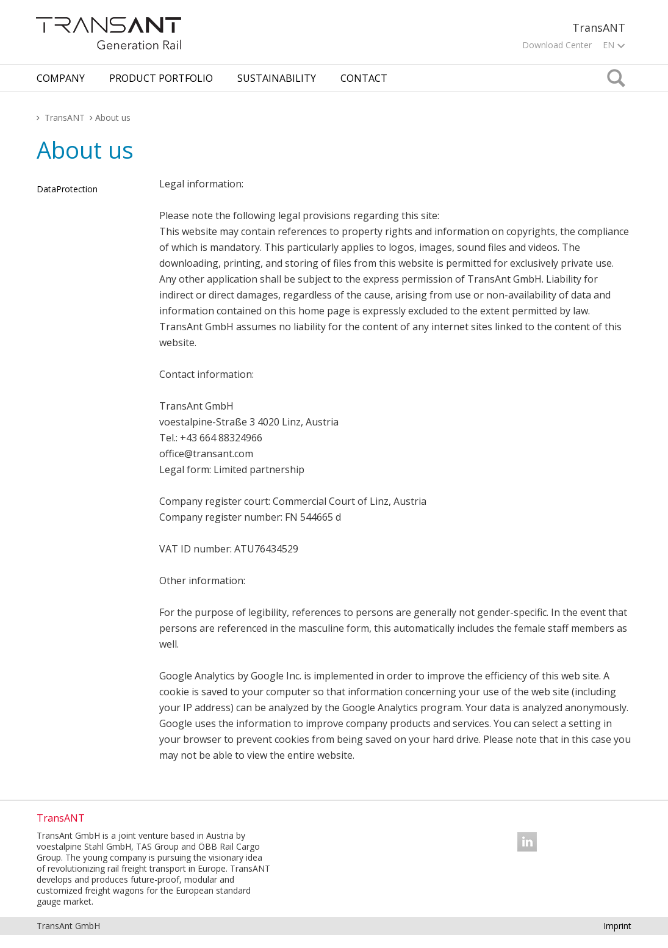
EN (614, 45)
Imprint (617, 926)
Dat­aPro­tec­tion (67, 189)
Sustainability (276, 78)
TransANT (65, 117)
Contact (363, 78)
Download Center (557, 45)
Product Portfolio (161, 78)
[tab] (60, 78)
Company (61, 78)
